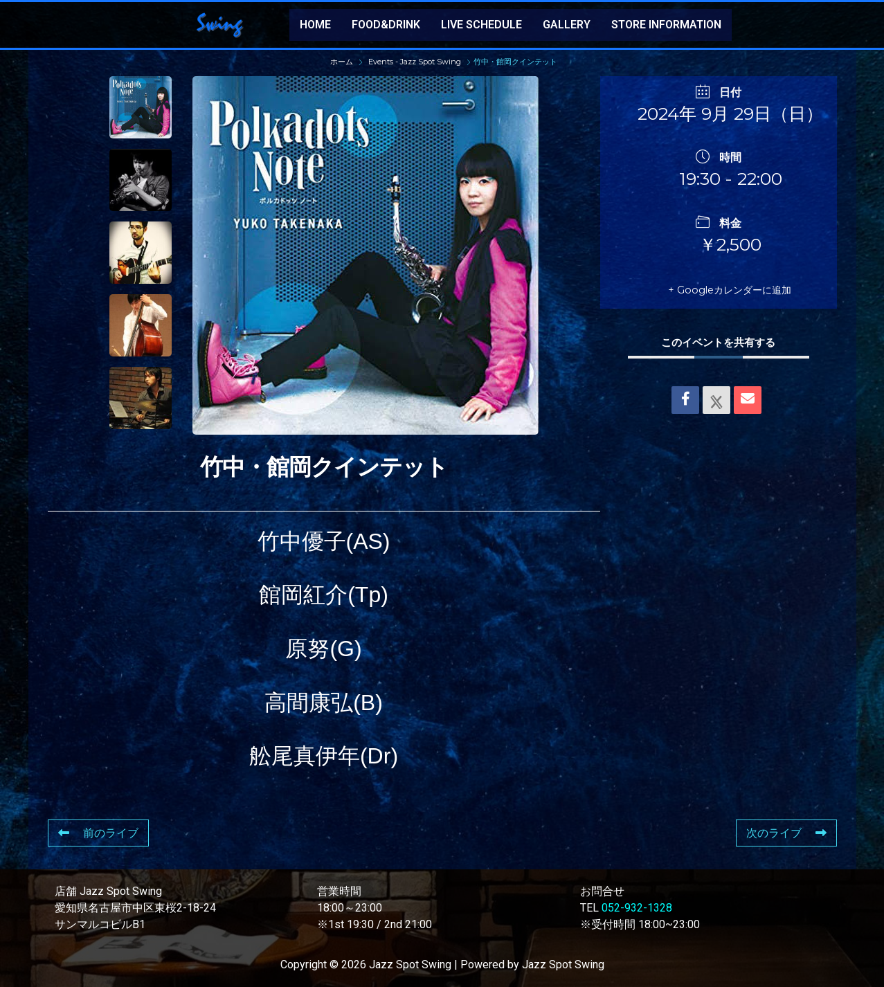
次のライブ (786, 833)
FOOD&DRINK (386, 24)
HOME (315, 24)
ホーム (342, 61)
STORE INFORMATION (666, 24)
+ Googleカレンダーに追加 (721, 289)
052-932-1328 (637, 907)
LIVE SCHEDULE (481, 24)
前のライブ (98, 833)
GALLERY (566, 24)
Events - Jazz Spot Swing (414, 61)
